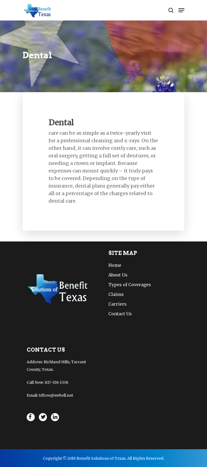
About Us (117, 275)
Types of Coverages (129, 284)
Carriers (117, 304)
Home (114, 265)
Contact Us (120, 313)
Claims (116, 294)
